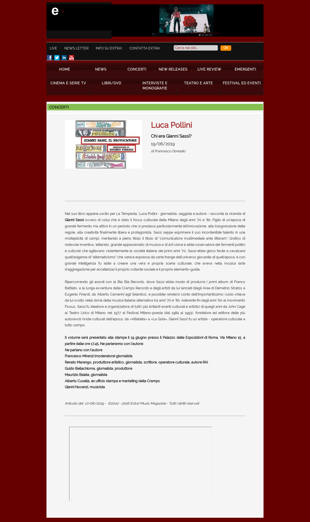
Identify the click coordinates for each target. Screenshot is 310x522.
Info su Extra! (109, 48)
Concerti (136, 69)
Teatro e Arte (198, 83)
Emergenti (245, 69)
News (101, 69)
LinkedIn (64, 57)
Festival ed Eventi (242, 83)
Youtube (71, 57)
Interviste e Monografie (154, 85)
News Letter (76, 48)
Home (64, 69)
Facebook (49, 57)
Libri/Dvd (111, 83)
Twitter (56, 57)
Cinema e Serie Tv (68, 83)
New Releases (173, 69)
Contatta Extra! (144, 48)
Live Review (209, 69)
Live (53, 48)
